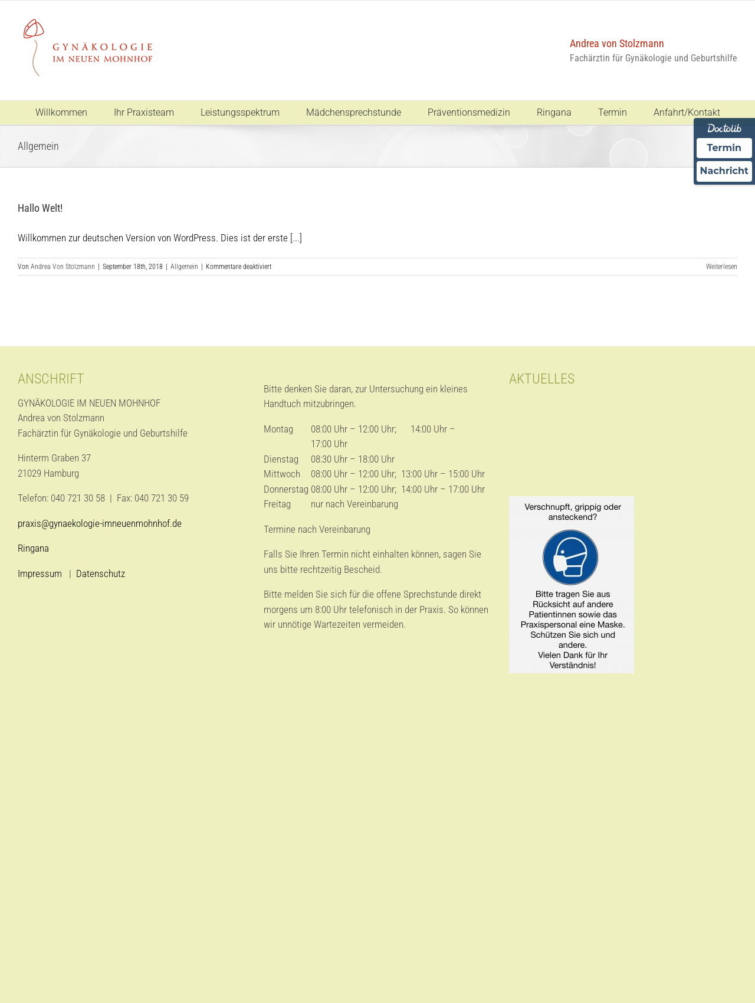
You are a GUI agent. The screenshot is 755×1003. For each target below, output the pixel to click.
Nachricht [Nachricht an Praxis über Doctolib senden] (724, 170)
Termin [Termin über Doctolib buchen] (724, 147)
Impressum (41, 573)
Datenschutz (100, 573)
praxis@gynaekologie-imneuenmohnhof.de (100, 523)
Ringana (33, 548)
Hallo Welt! (40, 208)
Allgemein (184, 267)
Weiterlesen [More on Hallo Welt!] (721, 267)
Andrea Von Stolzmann (63, 267)
